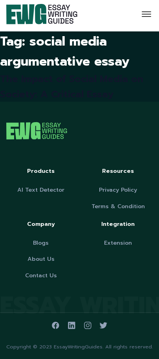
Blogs (41, 243)
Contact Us (41, 275)
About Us (41, 259)
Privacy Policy (118, 190)
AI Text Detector (40, 190)
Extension (118, 243)
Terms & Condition (118, 206)
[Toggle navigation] (146, 16)
